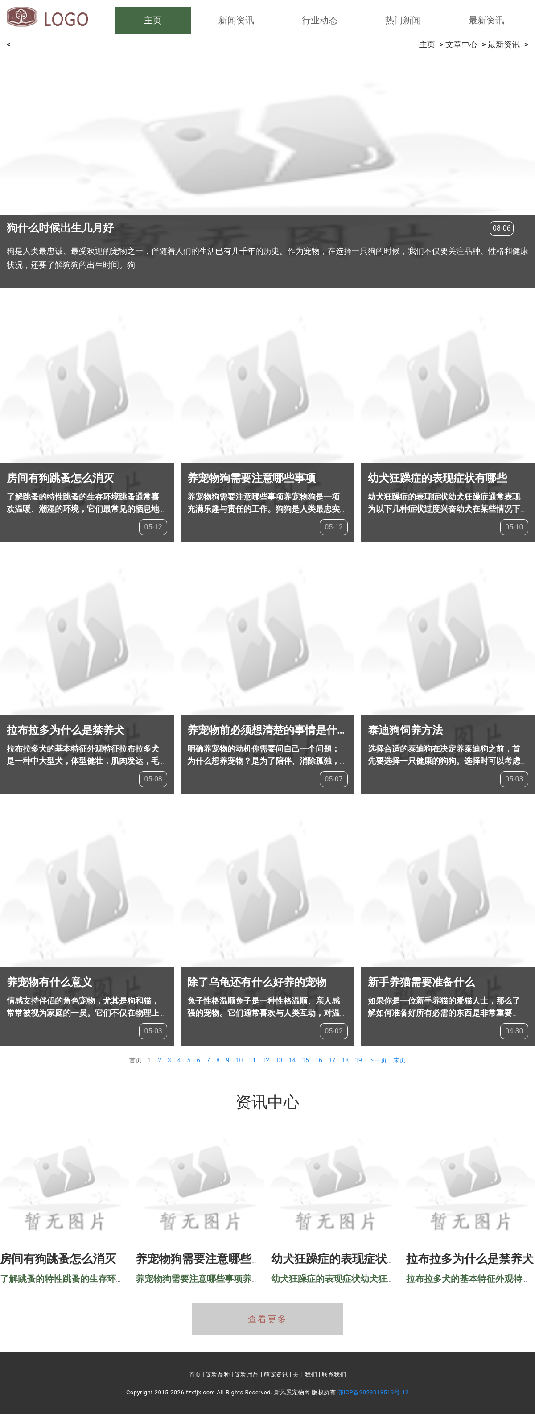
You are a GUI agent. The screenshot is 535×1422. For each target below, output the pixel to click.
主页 (153, 20)
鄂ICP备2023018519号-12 (373, 1392)
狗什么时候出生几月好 (60, 228)
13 (279, 1060)
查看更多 (267, 1319)
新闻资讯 (236, 20)
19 (358, 1060)
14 (292, 1060)
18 (345, 1060)
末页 (399, 1060)
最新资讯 (486, 20)
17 (332, 1060)
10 (239, 1060)
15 (305, 1060)
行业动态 (319, 20)
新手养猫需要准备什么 (421, 982)
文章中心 (461, 44)
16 (318, 1060)
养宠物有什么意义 (49, 982)
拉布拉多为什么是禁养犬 (65, 730)
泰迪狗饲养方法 (405, 730)
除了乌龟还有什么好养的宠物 (256, 982)
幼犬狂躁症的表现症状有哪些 (437, 478)
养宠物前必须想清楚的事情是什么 (267, 730)
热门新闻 (403, 20)
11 (252, 1060)
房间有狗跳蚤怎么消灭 (60, 478)
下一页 (377, 1060)
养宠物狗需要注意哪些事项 (251, 478)
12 (265, 1060)
